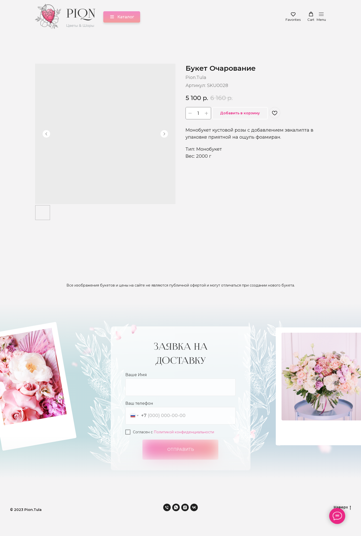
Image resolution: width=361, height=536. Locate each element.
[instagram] (185, 507)
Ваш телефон (139, 415)
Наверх (342, 507)
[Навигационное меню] (321, 17)
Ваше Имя (136, 387)
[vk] (194, 507)
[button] (293, 17)
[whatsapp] (176, 507)
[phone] (167, 507)
